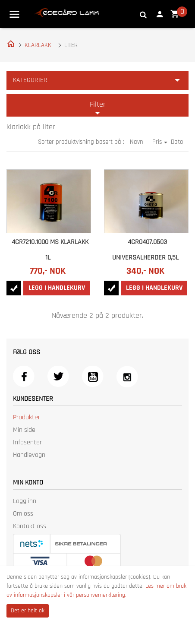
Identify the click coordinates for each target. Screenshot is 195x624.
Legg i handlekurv (56, 287)
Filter (98, 104)
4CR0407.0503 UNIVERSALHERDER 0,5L (145, 250)
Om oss (23, 513)
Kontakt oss (29, 526)
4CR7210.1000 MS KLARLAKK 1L (50, 250)
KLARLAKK (38, 45)
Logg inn (24, 501)
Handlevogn (29, 454)
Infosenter (27, 442)
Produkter (26, 417)
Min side (24, 429)
